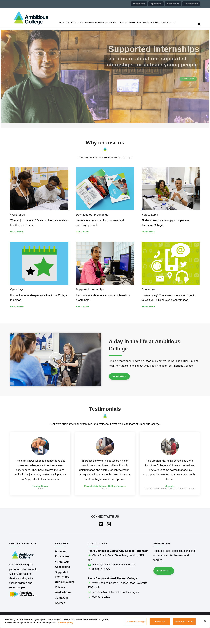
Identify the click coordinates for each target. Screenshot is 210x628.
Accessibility (191, 3)
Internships (151, 23)
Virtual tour (62, 561)
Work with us (63, 592)
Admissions (62, 566)
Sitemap (60, 603)
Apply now (156, 3)
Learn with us (131, 23)
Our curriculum (64, 582)
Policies (60, 587)
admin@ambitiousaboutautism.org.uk (114, 564)
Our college (68, 23)
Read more (17, 232)
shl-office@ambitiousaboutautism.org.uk (115, 592)
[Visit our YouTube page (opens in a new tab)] (109, 524)
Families (112, 23)
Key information (92, 23)
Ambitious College (103, 617)
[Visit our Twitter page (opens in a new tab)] (101, 524)
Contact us (168, 23)
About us (60, 551)
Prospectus (139, 3)
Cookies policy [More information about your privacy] (65, 626)
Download (163, 571)
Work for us (173, 3)
